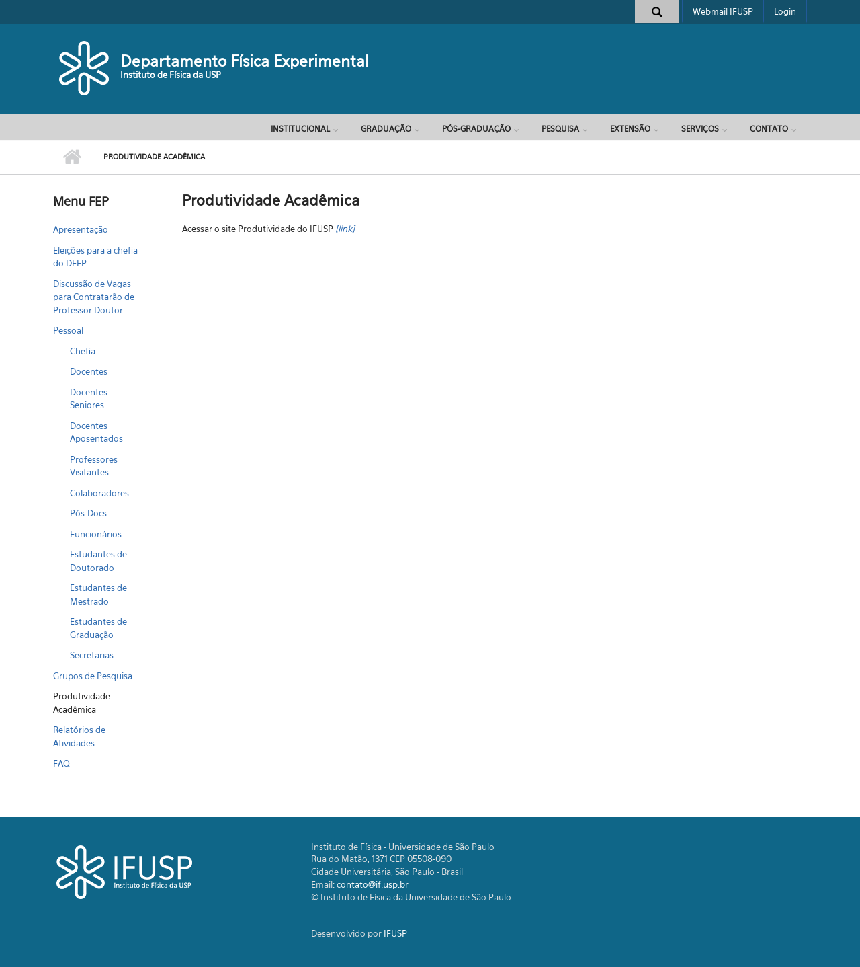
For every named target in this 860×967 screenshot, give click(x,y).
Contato (769, 129)
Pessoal (68, 330)
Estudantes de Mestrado (98, 594)
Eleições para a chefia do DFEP (95, 257)
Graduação (386, 129)
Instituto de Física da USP (170, 74)
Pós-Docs (88, 513)
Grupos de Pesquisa (92, 675)
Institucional (300, 129)
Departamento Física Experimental (244, 61)
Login (785, 11)
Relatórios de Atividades (79, 736)
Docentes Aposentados (96, 432)
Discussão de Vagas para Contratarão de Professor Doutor (93, 296)
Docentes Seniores (89, 399)
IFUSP (395, 933)
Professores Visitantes (94, 466)
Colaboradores (99, 493)
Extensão (630, 129)
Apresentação (80, 229)
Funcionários (96, 534)
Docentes (89, 371)
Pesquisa (560, 129)
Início (71, 157)
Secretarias (92, 655)
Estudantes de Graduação (98, 628)
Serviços (700, 129)
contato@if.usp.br (372, 884)
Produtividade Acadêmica (81, 703)
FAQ (61, 763)
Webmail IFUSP (723, 11)
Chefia (82, 351)
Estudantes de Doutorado (98, 561)
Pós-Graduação (476, 129)
